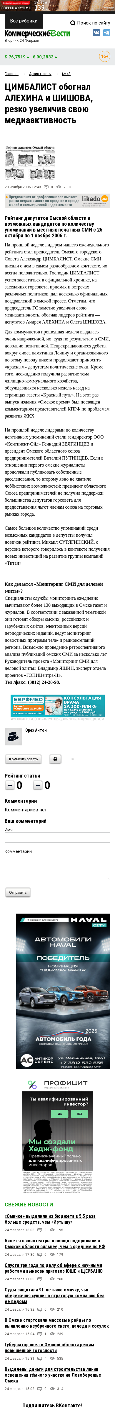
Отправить (19, 892)
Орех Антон (36, 730)
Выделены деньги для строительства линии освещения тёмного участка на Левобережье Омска (53, 1375)
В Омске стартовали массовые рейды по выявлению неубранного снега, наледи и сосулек (57, 1323)
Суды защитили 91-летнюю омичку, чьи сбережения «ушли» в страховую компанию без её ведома (54, 1295)
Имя (9, 829)
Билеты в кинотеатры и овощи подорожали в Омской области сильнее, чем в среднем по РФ (55, 1243)
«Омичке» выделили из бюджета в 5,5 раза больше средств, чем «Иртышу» (50, 1219)
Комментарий (18, 851)
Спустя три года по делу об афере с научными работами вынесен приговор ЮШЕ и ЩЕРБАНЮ (54, 1268)
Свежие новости (29, 1204)
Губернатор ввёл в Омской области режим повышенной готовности (49, 1347)
